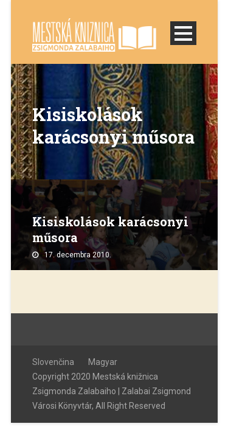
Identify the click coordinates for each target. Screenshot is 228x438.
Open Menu (183, 33)
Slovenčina (53, 362)
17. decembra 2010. (77, 255)
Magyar (102, 362)
